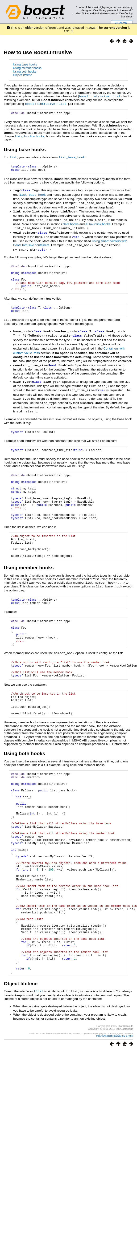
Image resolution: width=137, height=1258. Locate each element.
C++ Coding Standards (126, 15)
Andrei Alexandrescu (106, 13)
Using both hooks (24, 71)
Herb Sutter (82, 13)
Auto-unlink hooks (97, 224)
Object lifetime (22, 75)
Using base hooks (25, 64)
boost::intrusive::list (99, 96)
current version (115, 27)
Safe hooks (71, 224)
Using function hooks (29, 136)
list (13, 157)
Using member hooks (27, 68)
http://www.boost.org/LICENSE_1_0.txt (114, 1112)
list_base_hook (71, 157)
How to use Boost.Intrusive (38, 52)
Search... (121, 23)
